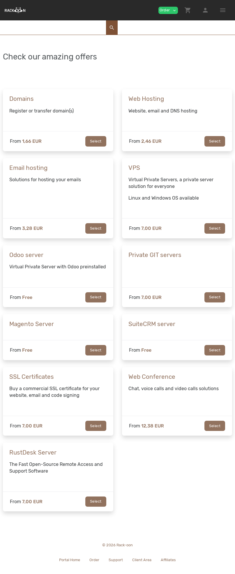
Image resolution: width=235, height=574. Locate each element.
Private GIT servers (154, 254)
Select (95, 141)
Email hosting (28, 167)
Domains (21, 98)
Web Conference (151, 376)
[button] (188, 10)
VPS (134, 167)
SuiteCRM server (151, 324)
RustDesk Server (32, 452)
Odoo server (26, 254)
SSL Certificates (31, 376)
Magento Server (31, 324)
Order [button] (168, 10)
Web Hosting (146, 98)
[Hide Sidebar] (223, 10)
